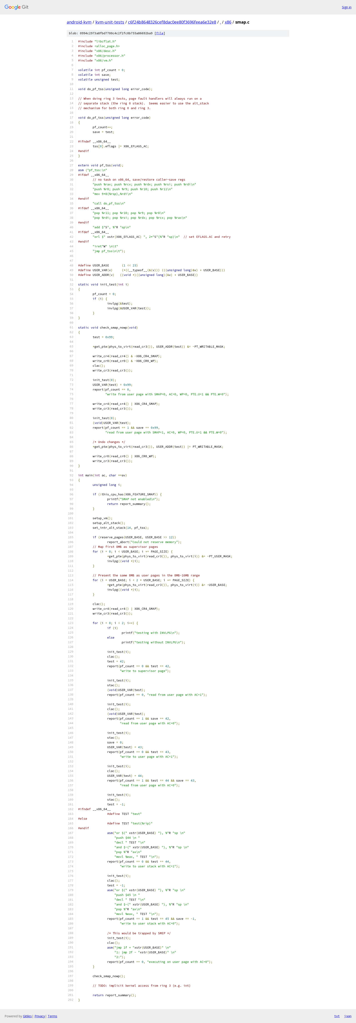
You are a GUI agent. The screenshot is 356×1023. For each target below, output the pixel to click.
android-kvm (79, 22)
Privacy (40, 1016)
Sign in (346, 7)
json (347, 1016)
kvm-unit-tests (109, 22)
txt (337, 1016)
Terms (52, 1016)
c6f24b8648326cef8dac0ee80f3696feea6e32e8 (172, 22)
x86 (228, 22)
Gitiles (27, 1016)
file (159, 33)
